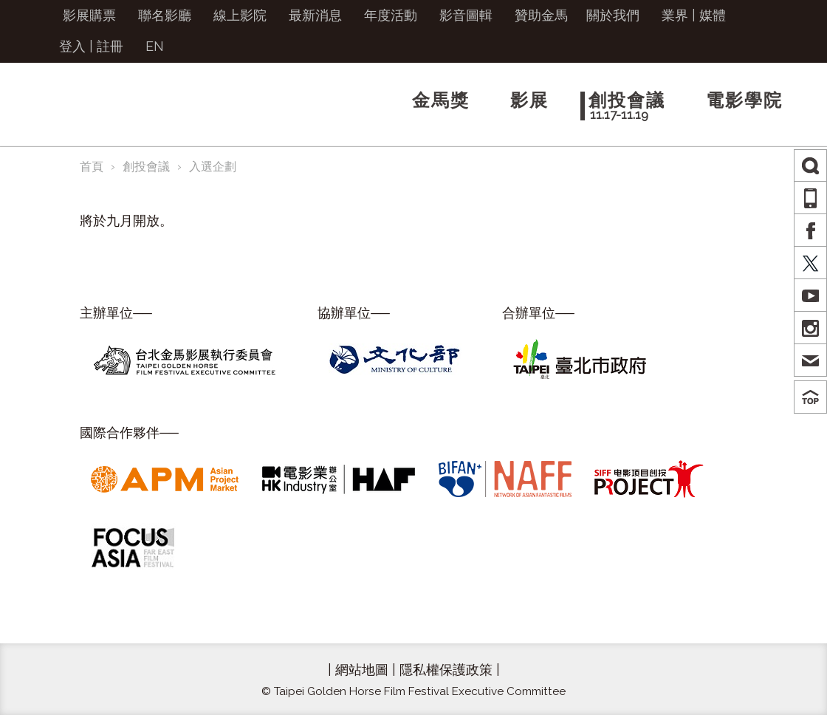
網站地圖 (361, 669)
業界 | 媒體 (694, 15)
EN (154, 46)
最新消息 (315, 15)
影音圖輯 (466, 15)
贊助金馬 (541, 15)
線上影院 (240, 15)
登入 (72, 46)
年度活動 (390, 15)
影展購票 (89, 15)
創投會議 (146, 167)
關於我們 (612, 15)
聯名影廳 (164, 15)
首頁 (91, 167)
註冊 (110, 46)
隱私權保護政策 (446, 669)
